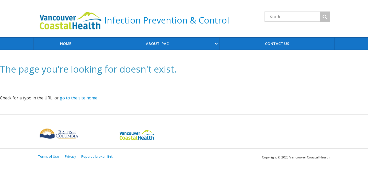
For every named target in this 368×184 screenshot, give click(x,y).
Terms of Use (48, 156)
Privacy (70, 156)
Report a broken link (97, 156)
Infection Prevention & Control (133, 21)
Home (65, 43)
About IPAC (183, 44)
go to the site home (78, 98)
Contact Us (277, 43)
